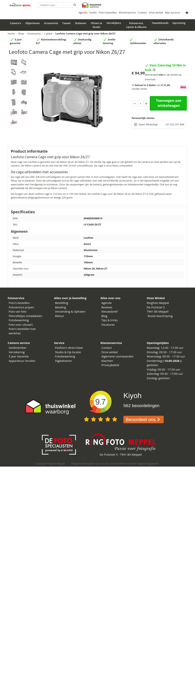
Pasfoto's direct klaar (69, 348)
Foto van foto (17, 311)
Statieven (80, 23)
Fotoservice (16, 298)
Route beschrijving (160, 316)
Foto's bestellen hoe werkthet (22, 331)
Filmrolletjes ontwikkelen (25, 316)
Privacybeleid (110, 365)
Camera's (15, 23)
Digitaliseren (63, 361)
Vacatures (108, 324)
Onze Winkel (156, 298)
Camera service (19, 343)
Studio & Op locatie (68, 352)
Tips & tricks (109, 320)
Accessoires (51, 23)
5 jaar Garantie (19, 356)
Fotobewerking (19, 320)
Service (59, 343)
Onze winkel (156, 12)
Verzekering (17, 352)
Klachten (107, 361)
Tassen (66, 23)
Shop (21, 33)
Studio (93, 12)
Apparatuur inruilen (22, 361)
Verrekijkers (113, 23)
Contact (142, 12)
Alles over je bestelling (70, 298)
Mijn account (172, 12)
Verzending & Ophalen (70, 311)
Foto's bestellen (108, 12)
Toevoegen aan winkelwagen (168, 103)
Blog (104, 316)
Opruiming (178, 23)
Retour (59, 316)
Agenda (82, 12)
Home (11, 33)
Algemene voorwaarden (117, 356)
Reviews (106, 307)
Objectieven (32, 23)
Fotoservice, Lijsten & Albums (136, 25)
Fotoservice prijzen (21, 307)
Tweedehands (160, 23)
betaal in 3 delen (145, 85)
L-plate (48, 33)
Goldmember (18, 348)
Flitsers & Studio (96, 25)
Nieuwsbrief (109, 311)
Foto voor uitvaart (21, 324)
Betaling (60, 307)
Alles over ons (110, 298)
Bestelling (61, 303)
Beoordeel (143, 419)
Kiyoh (132, 396)
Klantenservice (127, 12)
